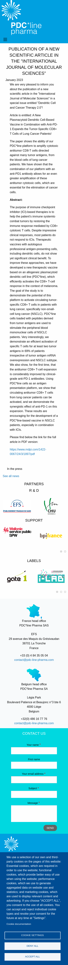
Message (33, 803)
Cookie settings (32, 935)
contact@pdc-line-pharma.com (34, 659)
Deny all (32, 946)
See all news (11, 476)
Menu (5, 39)
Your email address (33, 773)
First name (34, 759)
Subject (32, 788)
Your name (33, 744)
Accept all (32, 956)
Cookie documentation (19, 924)
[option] (17, 506)
